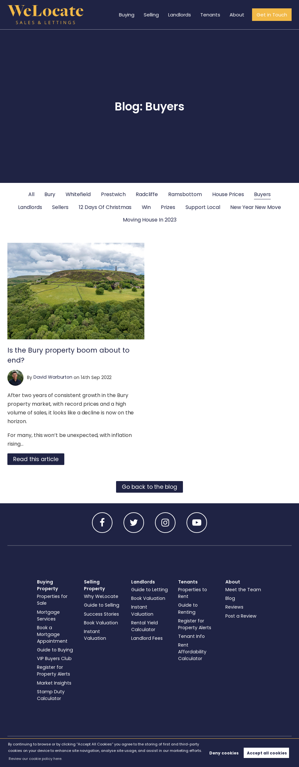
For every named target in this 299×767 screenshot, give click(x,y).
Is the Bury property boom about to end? (68, 355)
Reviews (234, 607)
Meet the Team (243, 589)
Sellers (60, 207)
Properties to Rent (192, 593)
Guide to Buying (55, 650)
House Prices (228, 194)
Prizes (168, 207)
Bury (49, 194)
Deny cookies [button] (224, 753)
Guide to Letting (149, 589)
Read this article (36, 459)
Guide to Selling (101, 605)
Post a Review (241, 616)
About (239, 14)
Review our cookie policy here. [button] (35, 758)
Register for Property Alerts (53, 670)
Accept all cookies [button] (267, 753)
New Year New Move (255, 207)
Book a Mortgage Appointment (52, 634)
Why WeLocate (101, 596)
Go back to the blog (149, 487)
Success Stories (101, 614)
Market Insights (54, 683)
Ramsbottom (185, 194)
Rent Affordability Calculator (192, 652)
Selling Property (94, 585)
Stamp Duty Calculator (51, 695)
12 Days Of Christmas (105, 207)
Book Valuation (101, 623)
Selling (155, 14)
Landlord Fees (147, 638)
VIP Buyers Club (54, 658)
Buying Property (47, 585)
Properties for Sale (52, 599)
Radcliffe (147, 194)
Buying (131, 14)
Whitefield (78, 194)
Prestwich (113, 194)
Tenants (213, 14)
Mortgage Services (48, 615)
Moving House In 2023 (150, 219)
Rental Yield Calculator (144, 626)
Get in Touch (272, 14)
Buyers (262, 194)
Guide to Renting (188, 608)
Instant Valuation (95, 634)
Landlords (183, 14)
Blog (230, 598)
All (31, 194)
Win (146, 207)
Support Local (203, 207)
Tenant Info (191, 636)
